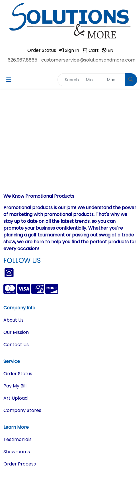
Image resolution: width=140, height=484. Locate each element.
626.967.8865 (22, 60)
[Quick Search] (70, 79)
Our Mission (16, 332)
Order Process (19, 464)
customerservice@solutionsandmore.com (88, 60)
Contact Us (16, 344)
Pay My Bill (14, 386)
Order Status (17, 373)
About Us (13, 320)
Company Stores (22, 410)
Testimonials (17, 439)
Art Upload (15, 398)
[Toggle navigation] (9, 80)
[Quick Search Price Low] (93, 79)
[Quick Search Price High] (114, 79)
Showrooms (16, 451)
